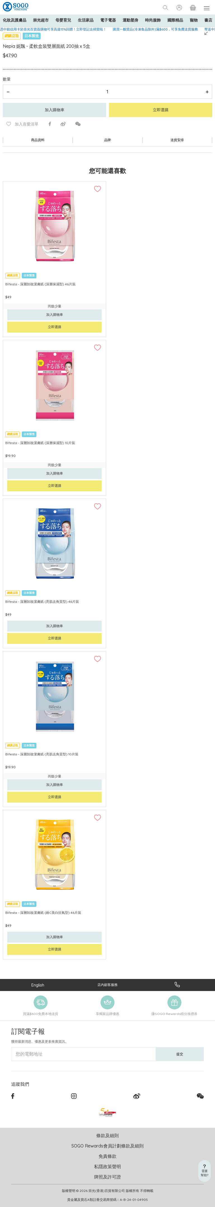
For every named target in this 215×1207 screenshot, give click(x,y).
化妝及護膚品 (14, 20)
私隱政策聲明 (107, 1166)
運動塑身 (130, 20)
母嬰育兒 (63, 20)
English (37, 985)
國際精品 (175, 20)
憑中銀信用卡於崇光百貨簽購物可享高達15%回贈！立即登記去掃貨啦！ (53, 29)
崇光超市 (41, 20)
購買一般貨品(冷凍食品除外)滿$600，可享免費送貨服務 (155, 29)
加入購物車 (54, 109)
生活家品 (86, 20)
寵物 (194, 20)
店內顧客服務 (107, 985)
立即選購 (161, 109)
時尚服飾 (153, 20)
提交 (179, 1054)
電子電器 (108, 20)
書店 (208, 20)
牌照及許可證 (107, 1177)
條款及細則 (107, 1135)
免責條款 (107, 1156)
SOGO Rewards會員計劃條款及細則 (107, 1146)
